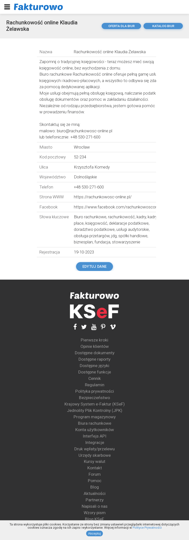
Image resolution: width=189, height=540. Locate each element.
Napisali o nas (95, 506)
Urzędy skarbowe (95, 455)
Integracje (94, 442)
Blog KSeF (94, 519)
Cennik (94, 378)
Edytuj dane (94, 266)
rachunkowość (121, 216)
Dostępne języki (94, 365)
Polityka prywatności (94, 391)
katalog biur (163, 26)
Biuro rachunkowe (90, 216)
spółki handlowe (132, 235)
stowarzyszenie (126, 241)
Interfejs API (94, 436)
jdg (114, 235)
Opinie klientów (94, 346)
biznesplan (83, 241)
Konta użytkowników (94, 429)
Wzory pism (95, 512)
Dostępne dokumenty (94, 352)
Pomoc (94, 480)
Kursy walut (94, 461)
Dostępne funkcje (94, 372)
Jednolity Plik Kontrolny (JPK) (94, 410)
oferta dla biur (121, 26)
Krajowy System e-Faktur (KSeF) (94, 404)
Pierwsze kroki (94, 340)
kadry (141, 216)
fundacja (102, 241)
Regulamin (94, 384)
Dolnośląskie (85, 176)
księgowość (96, 223)
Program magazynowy (95, 416)
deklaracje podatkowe (129, 223)
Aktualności (95, 493)
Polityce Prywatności (147, 527)
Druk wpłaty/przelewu (94, 448)
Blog (94, 487)
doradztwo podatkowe (94, 229)
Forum (95, 474)
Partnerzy (95, 499)
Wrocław (82, 147)
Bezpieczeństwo (94, 397)
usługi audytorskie (132, 229)
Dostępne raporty (94, 359)
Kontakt (94, 467)
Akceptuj (94, 533)
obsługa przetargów (92, 235)
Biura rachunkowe (94, 423)
